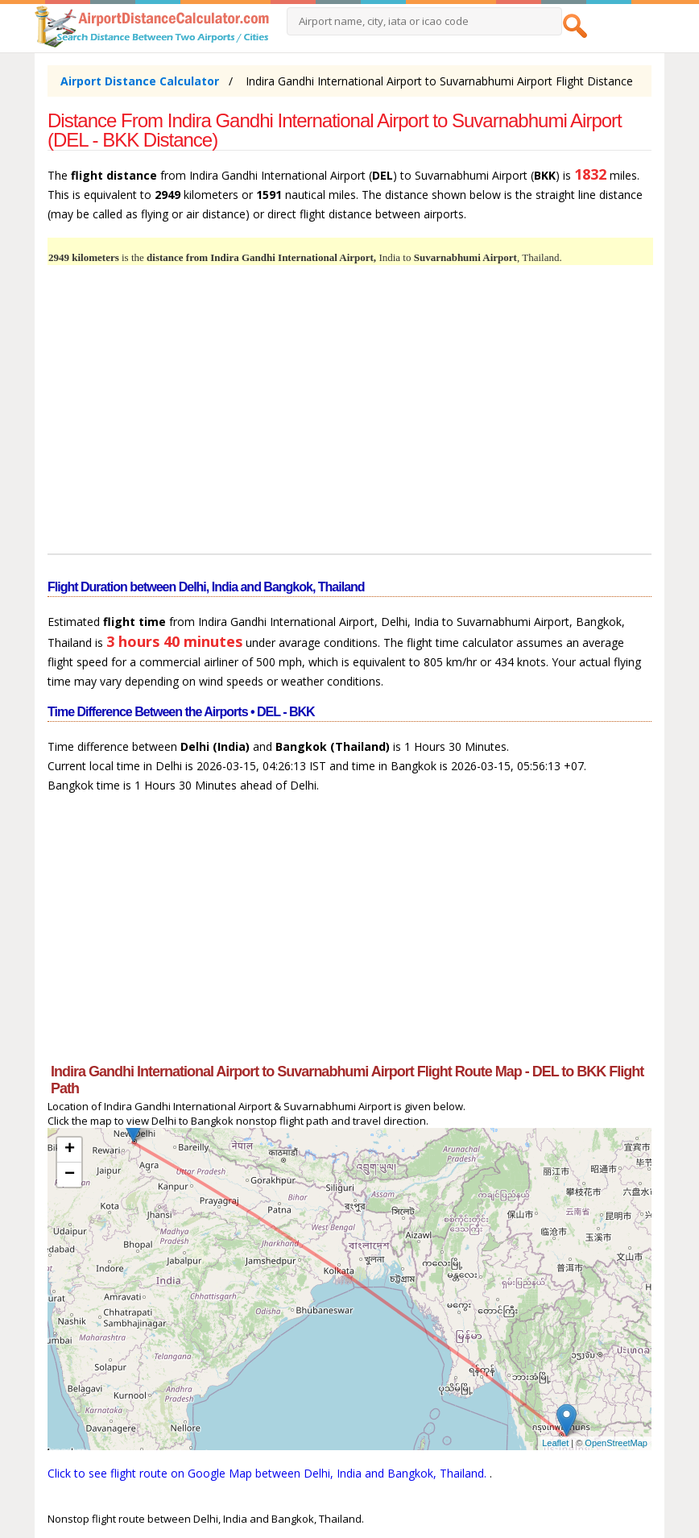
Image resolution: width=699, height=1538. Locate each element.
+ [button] (69, 1150)
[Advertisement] (349, 419)
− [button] (69, 1175)
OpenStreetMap (616, 1443)
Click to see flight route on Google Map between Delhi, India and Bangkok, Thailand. (269, 1473)
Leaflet (555, 1443)
